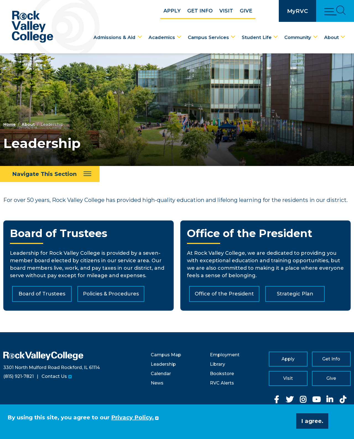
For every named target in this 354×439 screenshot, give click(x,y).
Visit (226, 11)
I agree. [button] (312, 421)
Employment (225, 354)
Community (297, 37)
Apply (172, 11)
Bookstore (222, 373)
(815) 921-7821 (18, 376)
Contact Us (54, 376)
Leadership (163, 364)
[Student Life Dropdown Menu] (276, 37)
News (157, 383)
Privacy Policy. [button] (132, 417)
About (331, 37)
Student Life (257, 37)
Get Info (200, 11)
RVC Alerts (222, 383)
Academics (162, 37)
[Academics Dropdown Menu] (179, 37)
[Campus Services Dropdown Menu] (233, 37)
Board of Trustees (42, 294)
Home (9, 124)
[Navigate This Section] (50, 174)
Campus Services (208, 37)
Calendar (161, 373)
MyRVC (297, 11)
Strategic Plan (295, 294)
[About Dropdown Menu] (343, 37)
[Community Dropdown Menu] (315, 37)
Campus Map (166, 354)
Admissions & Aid (114, 37)
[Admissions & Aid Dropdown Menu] (140, 37)
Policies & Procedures (111, 294)
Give (246, 11)
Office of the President (224, 294)
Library (217, 364)
